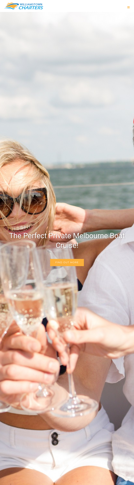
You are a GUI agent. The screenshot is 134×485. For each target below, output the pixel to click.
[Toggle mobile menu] (128, 7)
